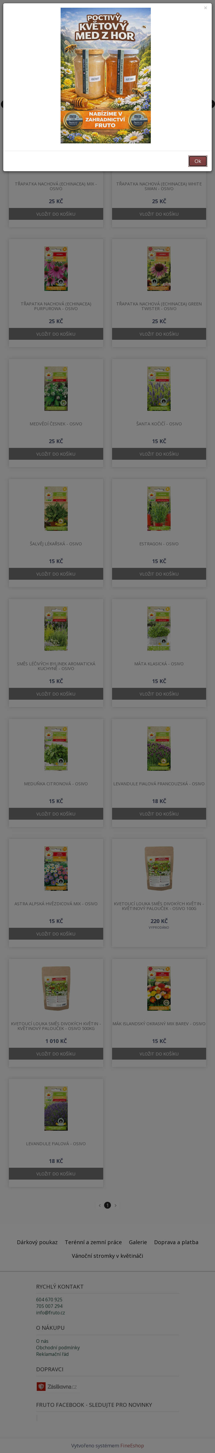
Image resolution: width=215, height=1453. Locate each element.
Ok (198, 161)
